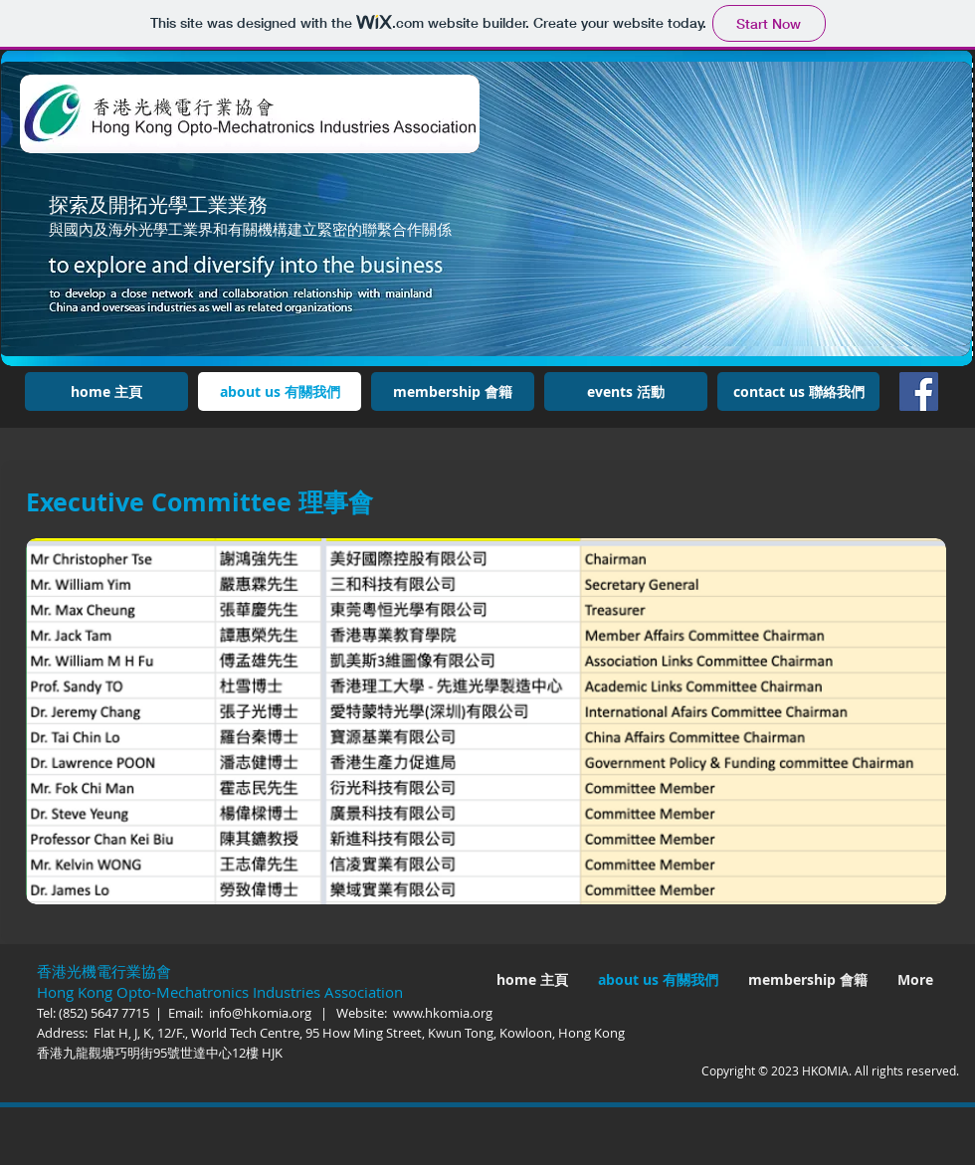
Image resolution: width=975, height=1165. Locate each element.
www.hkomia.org (442, 1013)
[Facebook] (918, 391)
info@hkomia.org (260, 1013)
